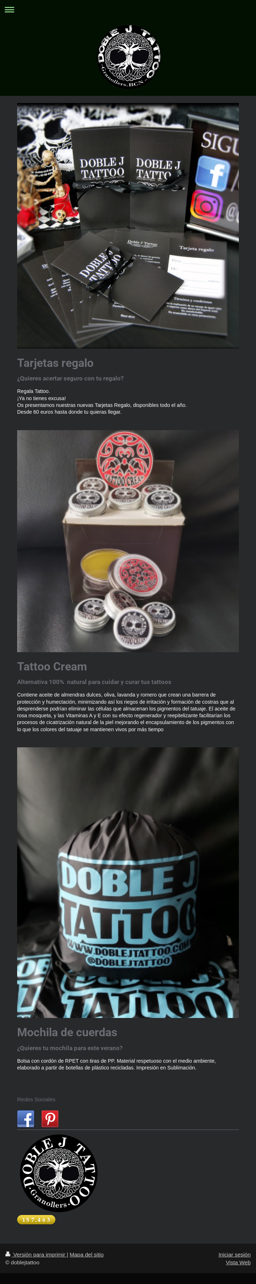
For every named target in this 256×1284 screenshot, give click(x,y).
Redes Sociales (36, 1099)
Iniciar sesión (235, 1254)
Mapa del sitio (87, 1254)
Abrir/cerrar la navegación (128, 9)
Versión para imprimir (36, 1254)
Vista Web (238, 1262)
